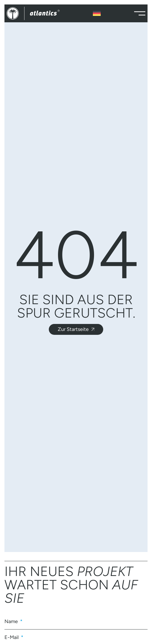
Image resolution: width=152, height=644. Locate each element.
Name (11, 621)
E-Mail (12, 637)
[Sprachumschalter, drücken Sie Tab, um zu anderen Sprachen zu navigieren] (96, 13)
